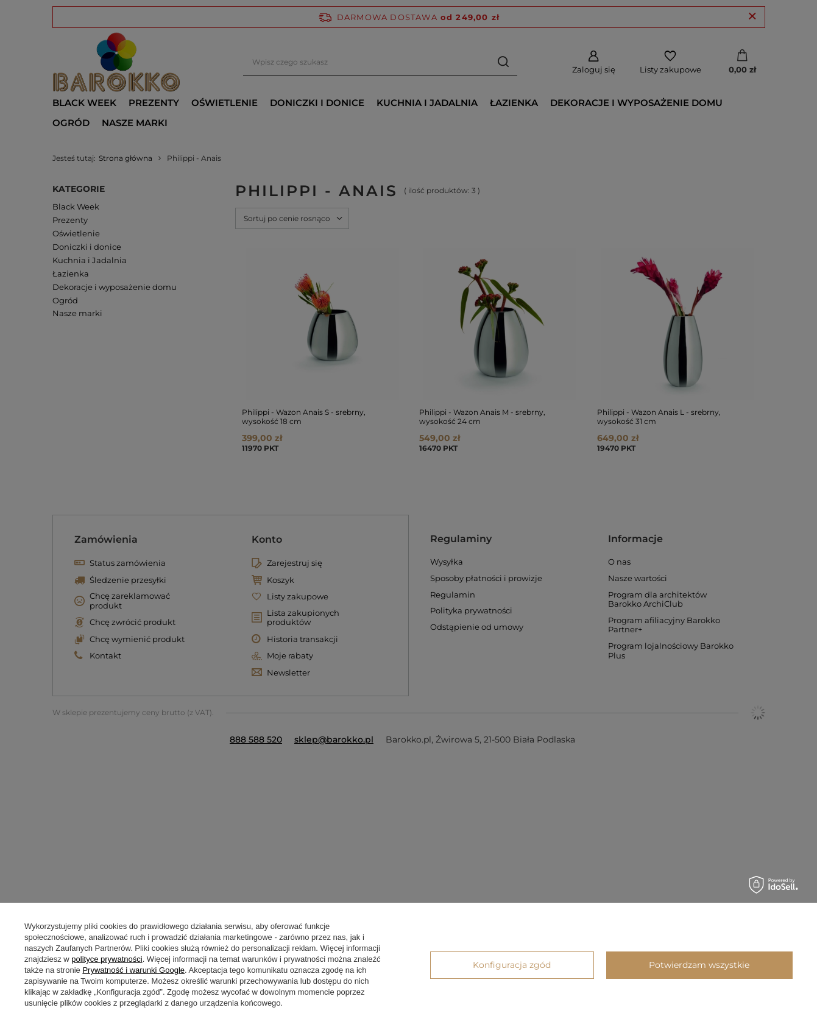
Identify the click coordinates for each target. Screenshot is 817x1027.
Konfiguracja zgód (512, 964)
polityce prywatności (106, 959)
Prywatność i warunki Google (133, 970)
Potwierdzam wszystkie (699, 964)
